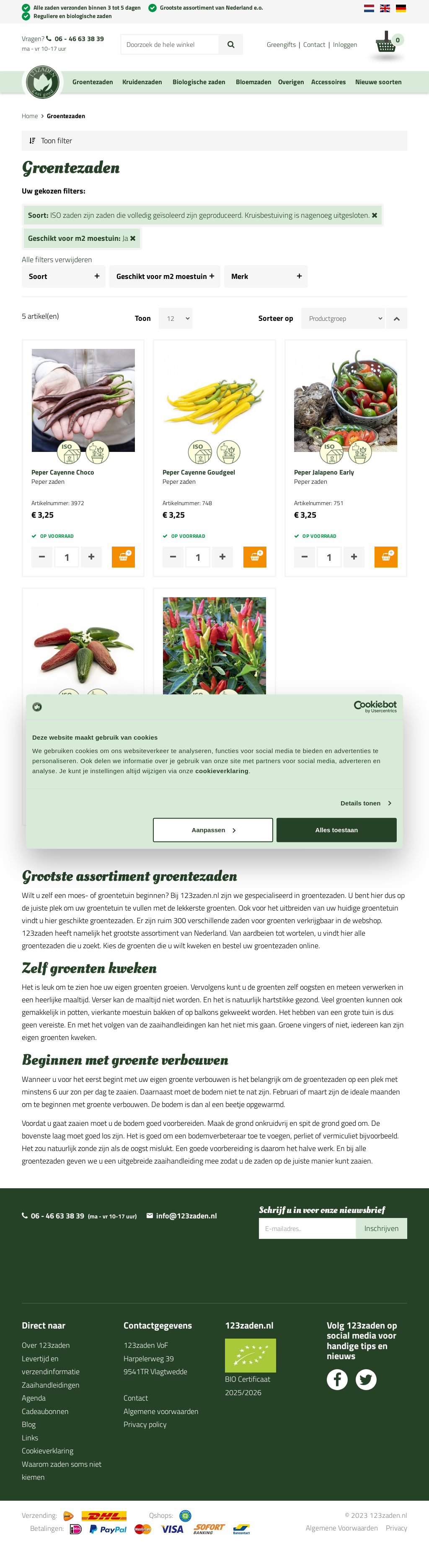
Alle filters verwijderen (57, 259)
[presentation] (322, 1265)
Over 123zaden (46, 1345)
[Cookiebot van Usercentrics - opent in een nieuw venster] (360, 707)
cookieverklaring (221, 770)
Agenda (34, 1398)
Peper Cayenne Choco (62, 472)
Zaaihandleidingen (51, 1385)
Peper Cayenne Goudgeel (199, 472)
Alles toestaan (336, 829)
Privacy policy (145, 1424)
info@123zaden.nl (186, 1215)
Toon (143, 318)
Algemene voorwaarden (161, 1411)
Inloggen (345, 44)
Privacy (396, 1527)
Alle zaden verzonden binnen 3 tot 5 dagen (87, 7)
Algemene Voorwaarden (342, 1527)
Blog (29, 1424)
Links (30, 1437)
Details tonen (360, 803)
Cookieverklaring (47, 1450)
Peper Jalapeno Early (324, 472)
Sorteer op (275, 318)
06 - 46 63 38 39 (79, 39)
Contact (314, 44)
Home (30, 116)
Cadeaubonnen (45, 1411)
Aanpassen (213, 829)
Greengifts (281, 44)
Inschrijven (381, 1228)
